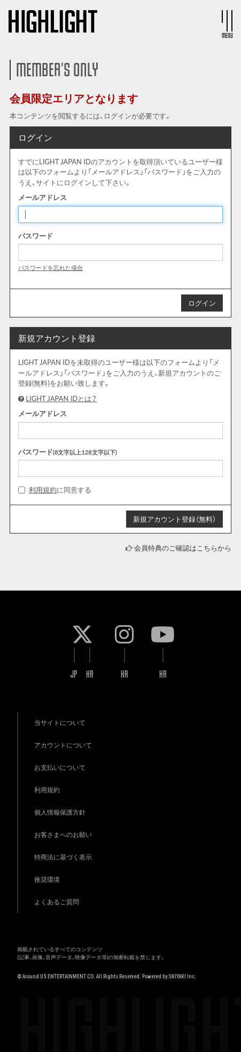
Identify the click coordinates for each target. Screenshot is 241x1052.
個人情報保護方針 (59, 812)
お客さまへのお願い (63, 835)
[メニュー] (227, 20)
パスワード (35, 236)
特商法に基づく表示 (63, 857)
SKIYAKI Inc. (182, 976)
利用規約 (43, 489)
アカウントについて (63, 745)
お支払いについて (59, 767)
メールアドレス (42, 197)
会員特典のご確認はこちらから (182, 548)
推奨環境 (47, 879)
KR (90, 674)
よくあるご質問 (56, 902)
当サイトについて (59, 723)
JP (74, 674)
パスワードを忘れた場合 (50, 267)
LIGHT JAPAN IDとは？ (61, 398)
